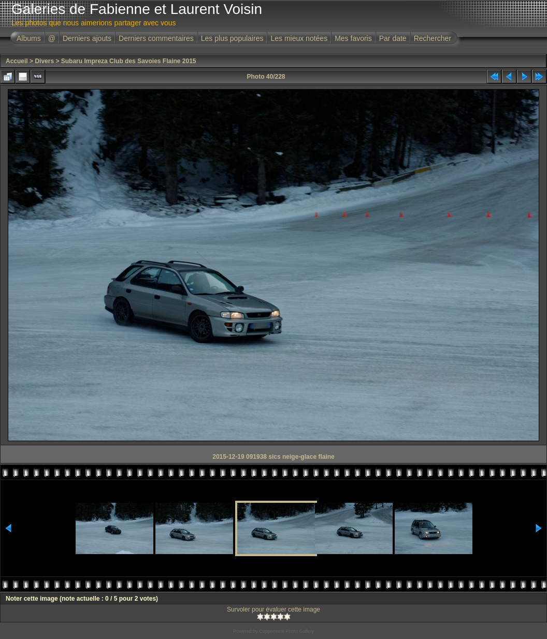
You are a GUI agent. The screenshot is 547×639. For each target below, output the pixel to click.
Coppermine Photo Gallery (286, 631)
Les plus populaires (232, 38)
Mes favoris (353, 38)
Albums (29, 38)
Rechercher (432, 38)
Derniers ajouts (87, 38)
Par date (393, 38)
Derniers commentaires (156, 38)
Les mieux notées (298, 38)
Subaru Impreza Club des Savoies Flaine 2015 (128, 61)
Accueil (17, 61)
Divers (44, 61)
